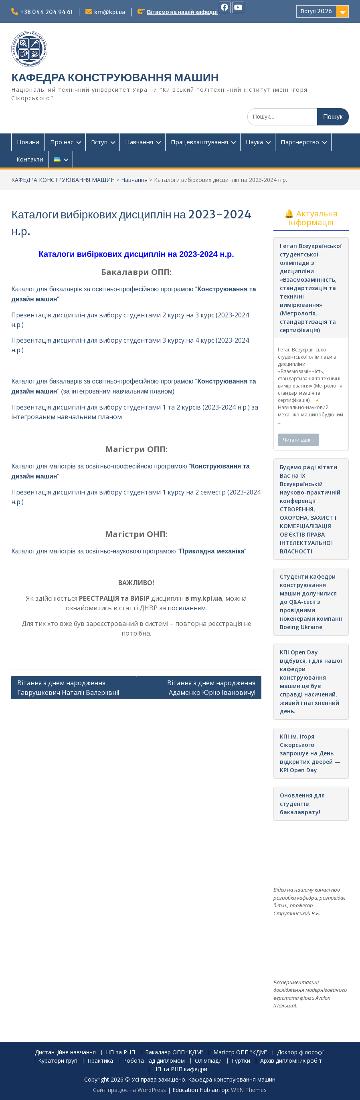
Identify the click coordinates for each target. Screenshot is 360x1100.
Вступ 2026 (316, 11)
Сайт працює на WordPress (129, 1090)
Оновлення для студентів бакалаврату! (302, 803)
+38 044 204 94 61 (46, 12)
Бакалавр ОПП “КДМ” (174, 1052)
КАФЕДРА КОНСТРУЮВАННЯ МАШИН (115, 77)
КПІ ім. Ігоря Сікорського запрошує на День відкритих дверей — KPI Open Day (310, 753)
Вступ (99, 142)
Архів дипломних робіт (291, 1061)
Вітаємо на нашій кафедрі (182, 12)
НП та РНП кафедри (180, 1069)
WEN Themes (249, 1090)
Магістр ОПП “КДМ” (240, 1052)
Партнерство (300, 142)
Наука (254, 142)
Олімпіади (208, 1061)
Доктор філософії (301, 1052)
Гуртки (241, 1061)
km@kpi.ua (109, 12)
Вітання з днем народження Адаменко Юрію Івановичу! (211, 687)
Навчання (139, 142)
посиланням (187, 607)
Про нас (61, 142)
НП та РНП (120, 1052)
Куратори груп (57, 1061)
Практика (100, 1061)
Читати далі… (298, 439)
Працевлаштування (199, 142)
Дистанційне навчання (65, 1052)
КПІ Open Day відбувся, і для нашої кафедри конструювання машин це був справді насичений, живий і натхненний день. (311, 681)
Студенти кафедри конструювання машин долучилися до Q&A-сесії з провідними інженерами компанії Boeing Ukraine (311, 602)
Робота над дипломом (154, 1061)
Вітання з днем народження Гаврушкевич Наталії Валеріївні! (68, 687)
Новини (28, 142)
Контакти (29, 159)
